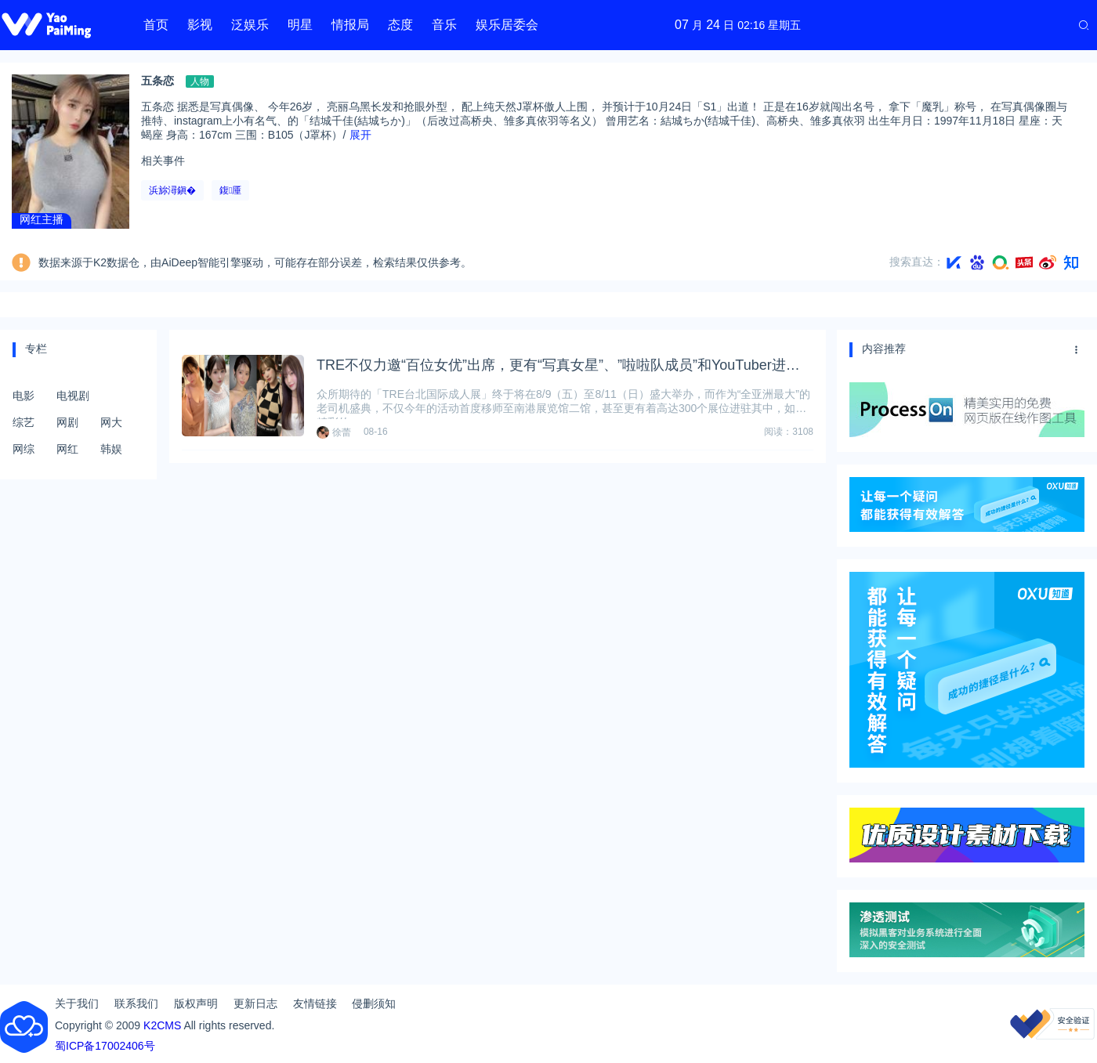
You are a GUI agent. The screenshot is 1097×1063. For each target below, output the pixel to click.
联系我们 (136, 1003)
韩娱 (111, 449)
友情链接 (315, 1003)
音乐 (444, 24)
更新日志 (255, 1003)
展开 (360, 134)
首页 (155, 24)
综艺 (23, 422)
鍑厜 (230, 190)
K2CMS (162, 1025)
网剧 (67, 422)
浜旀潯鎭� (172, 190)
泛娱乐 (250, 24)
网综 (23, 449)
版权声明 (196, 1003)
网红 (67, 449)
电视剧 (72, 395)
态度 (400, 24)
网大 (111, 422)
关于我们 (77, 1003)
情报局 (350, 24)
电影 (23, 395)
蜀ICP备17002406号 (105, 1045)
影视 (199, 24)
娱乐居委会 (507, 24)
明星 (300, 24)
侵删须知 (374, 1003)
